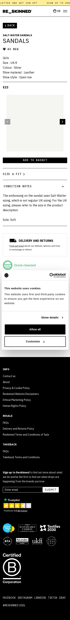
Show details (50, 317)
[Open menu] (65, 11)
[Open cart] (56, 11)
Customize (35, 341)
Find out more (17, 245)
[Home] (17, 12)
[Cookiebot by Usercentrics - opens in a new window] (50, 275)
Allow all (35, 329)
